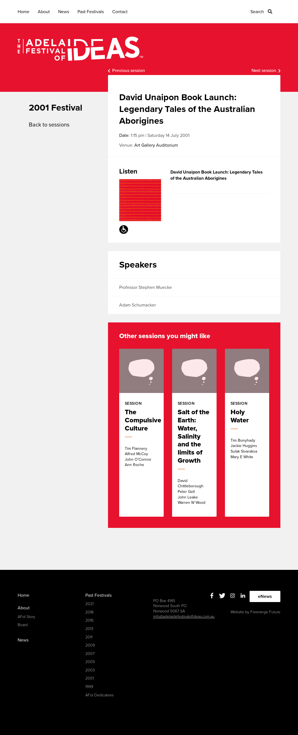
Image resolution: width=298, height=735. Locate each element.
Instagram (232, 595)
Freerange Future (265, 612)
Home (23, 12)
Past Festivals (91, 12)
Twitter (222, 595)
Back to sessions (49, 124)
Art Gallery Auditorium (156, 145)
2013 (89, 628)
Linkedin (242, 595)
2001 (89, 678)
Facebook (211, 595)
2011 (88, 637)
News (63, 12)
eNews (265, 596)
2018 (89, 612)
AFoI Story (26, 616)
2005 (90, 661)
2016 (89, 620)
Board (23, 624)
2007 (90, 653)
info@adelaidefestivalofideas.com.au (184, 616)
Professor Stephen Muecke (145, 287)
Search (257, 12)
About (44, 12)
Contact (120, 12)
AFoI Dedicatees (99, 695)
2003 (90, 670)
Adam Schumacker (137, 305)
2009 (90, 645)
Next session (264, 70)
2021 (89, 603)
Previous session (128, 70)
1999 (89, 686)
